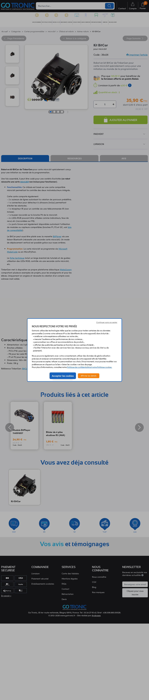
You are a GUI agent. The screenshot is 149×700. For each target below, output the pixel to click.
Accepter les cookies (63, 375)
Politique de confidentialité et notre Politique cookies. (89, 367)
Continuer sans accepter (106, 322)
